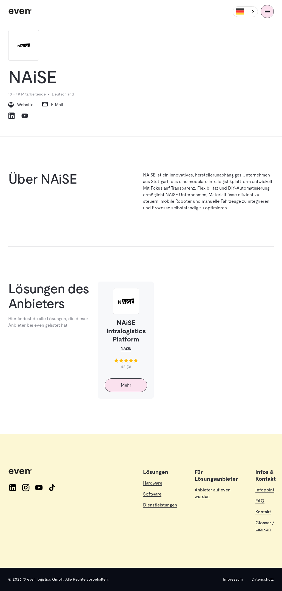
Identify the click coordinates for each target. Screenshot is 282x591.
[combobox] (245, 11)
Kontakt (263, 511)
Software (152, 494)
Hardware (152, 483)
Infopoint (264, 490)
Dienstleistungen (160, 505)
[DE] (245, 12)
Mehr (126, 385)
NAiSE (126, 348)
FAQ (259, 500)
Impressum (233, 579)
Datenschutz (263, 579)
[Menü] (267, 11)
